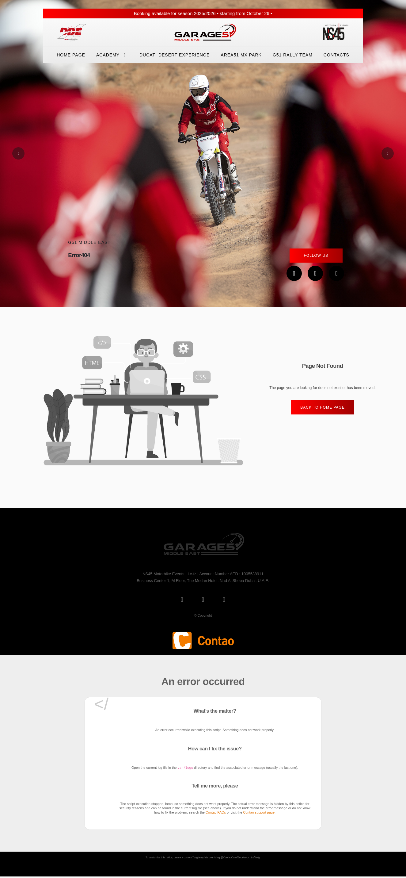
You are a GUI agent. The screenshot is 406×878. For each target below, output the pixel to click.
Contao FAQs (216, 812)
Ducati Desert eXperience (174, 54)
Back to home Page (322, 407)
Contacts (336, 54)
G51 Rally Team (293, 54)
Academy (112, 54)
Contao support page (259, 812)
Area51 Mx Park (241, 54)
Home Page (71, 54)
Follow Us (316, 255)
